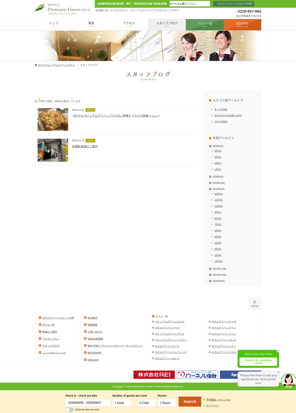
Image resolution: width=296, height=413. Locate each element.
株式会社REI (95, 352)
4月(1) (217, 150)
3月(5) (217, 249)
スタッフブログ (50, 345)
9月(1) (217, 212)
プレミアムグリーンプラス (169, 333)
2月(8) (217, 255)
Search (189, 401)
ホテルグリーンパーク (167, 327)
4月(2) (217, 242)
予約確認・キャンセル (218, 399)
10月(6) (218, 206)
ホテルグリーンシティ (224, 346)
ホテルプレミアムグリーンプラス (56, 65)
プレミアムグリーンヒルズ (169, 321)
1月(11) (218, 261)
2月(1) (217, 163)
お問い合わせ (95, 331)
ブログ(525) (220, 121)
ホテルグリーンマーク (167, 346)
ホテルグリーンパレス (224, 339)
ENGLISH (93, 359)
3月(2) (217, 157)
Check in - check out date (81, 395)
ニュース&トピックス (54, 352)
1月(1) (217, 169)
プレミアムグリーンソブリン (171, 339)
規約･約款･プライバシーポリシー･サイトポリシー (115, 345)
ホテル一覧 (48, 324)
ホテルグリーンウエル (224, 352)
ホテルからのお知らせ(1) (228, 115)
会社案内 (92, 317)
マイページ (212, 405)
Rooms (162, 395)
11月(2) (218, 199)
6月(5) (217, 230)
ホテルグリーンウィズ (224, 321)
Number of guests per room (124, 395)
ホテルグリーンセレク (167, 358)
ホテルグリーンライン (224, 333)
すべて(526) (220, 109)
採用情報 (92, 324)
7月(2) (217, 224)
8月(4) (217, 218)
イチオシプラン (50, 338)
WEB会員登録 (95, 338)
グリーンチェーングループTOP (235, 3)
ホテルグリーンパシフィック (171, 352)
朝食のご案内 (49, 331)
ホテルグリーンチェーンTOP (58, 317)
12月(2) (218, 193)
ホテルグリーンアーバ (224, 327)
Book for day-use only (82, 409)
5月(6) (217, 236)
